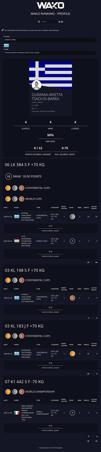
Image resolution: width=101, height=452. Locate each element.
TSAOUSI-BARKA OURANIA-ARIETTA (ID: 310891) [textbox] (22, 53)
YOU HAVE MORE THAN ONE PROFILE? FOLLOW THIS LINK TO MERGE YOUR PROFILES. (30, 30)
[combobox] (50, 40)
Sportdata (59, 448)
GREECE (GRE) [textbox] (10, 40)
